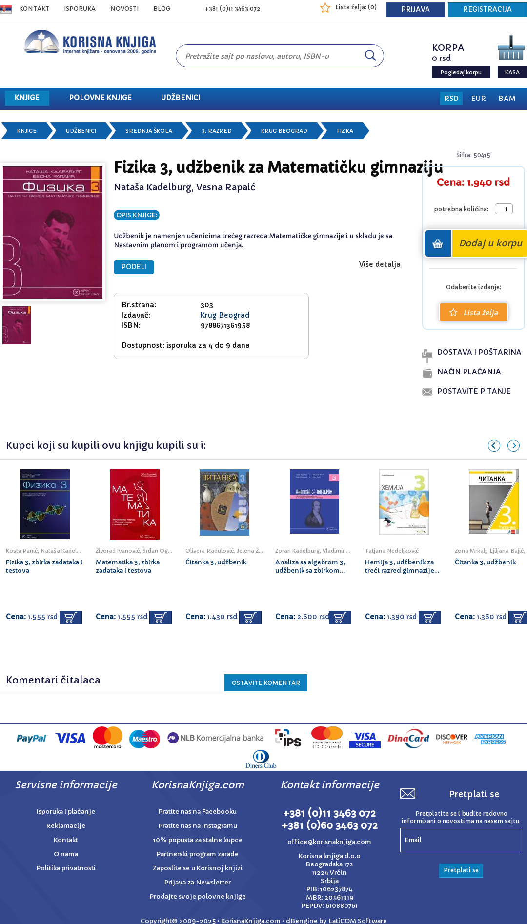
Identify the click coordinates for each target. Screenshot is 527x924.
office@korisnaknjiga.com (329, 842)
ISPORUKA (80, 8)
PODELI (134, 267)
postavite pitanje (474, 391)
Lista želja (473, 312)
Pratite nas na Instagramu (198, 826)
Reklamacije (65, 826)
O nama (66, 854)
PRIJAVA (416, 9)
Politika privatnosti (66, 868)
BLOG (161, 8)
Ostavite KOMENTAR (266, 682)
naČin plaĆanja (469, 371)
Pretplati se (461, 870)
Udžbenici (81, 130)
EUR (478, 98)
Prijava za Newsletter (197, 882)
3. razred (217, 130)
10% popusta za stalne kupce (198, 840)
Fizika (345, 130)
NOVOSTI (124, 8)
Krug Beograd (284, 130)
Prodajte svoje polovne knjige (198, 896)
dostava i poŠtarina (479, 352)
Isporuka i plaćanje (66, 811)
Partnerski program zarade (198, 854)
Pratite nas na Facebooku (198, 811)
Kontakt (34, 8)
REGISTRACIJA (487, 9)
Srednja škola (148, 130)
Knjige (27, 130)
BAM (507, 98)
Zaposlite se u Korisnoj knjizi (198, 868)
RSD (451, 98)
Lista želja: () (356, 7)
